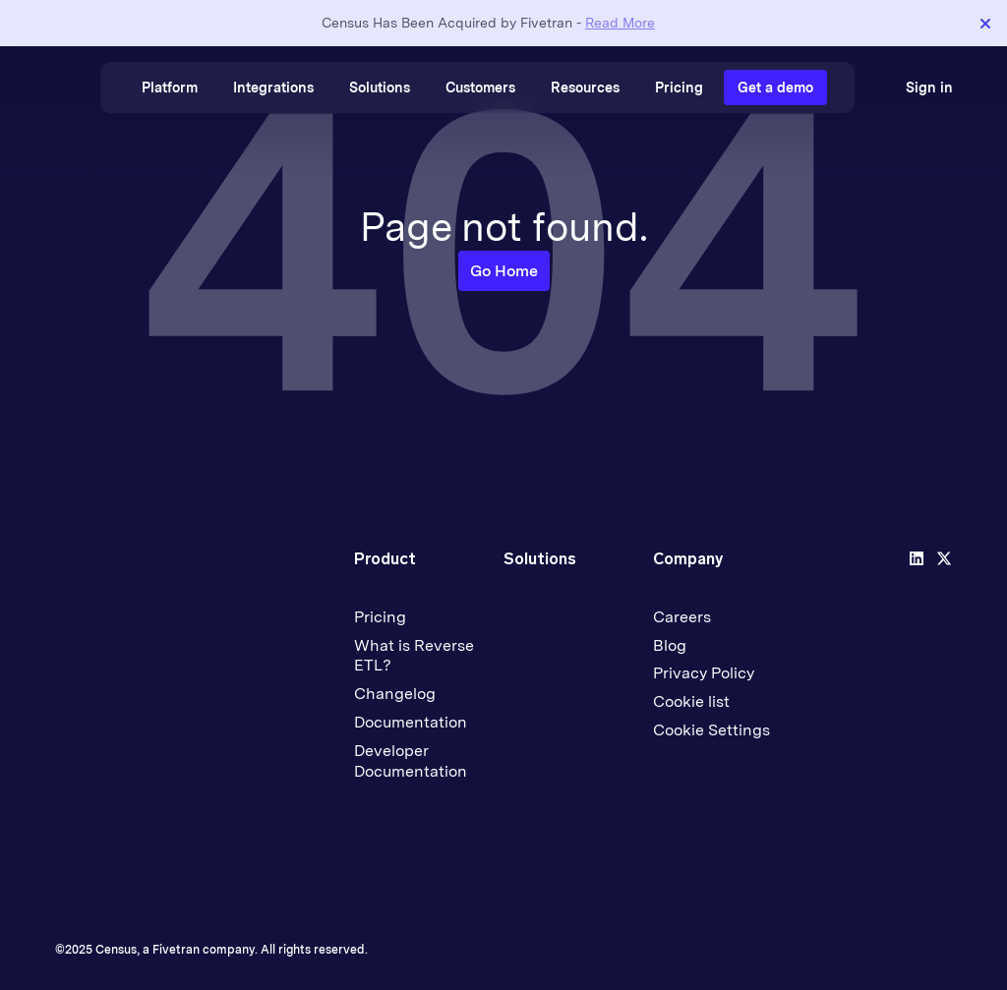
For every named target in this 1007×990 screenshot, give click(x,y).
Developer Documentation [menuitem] (410, 761)
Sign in (929, 87)
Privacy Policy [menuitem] (703, 673)
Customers (480, 87)
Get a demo (775, 87)
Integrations (273, 87)
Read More (620, 22)
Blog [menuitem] (669, 645)
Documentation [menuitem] (410, 722)
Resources (585, 87)
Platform (170, 87)
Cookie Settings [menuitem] (711, 730)
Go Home (504, 271)
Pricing (679, 87)
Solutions (379, 87)
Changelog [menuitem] (395, 693)
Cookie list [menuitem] (691, 701)
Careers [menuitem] (682, 617)
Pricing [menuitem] (380, 617)
